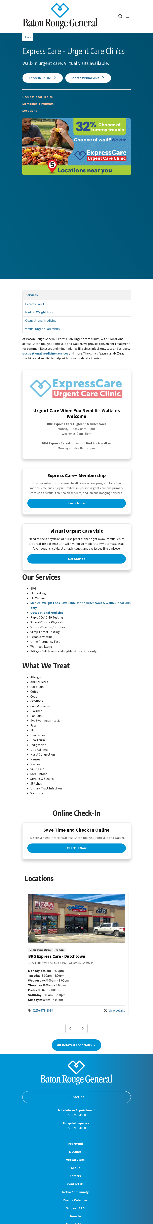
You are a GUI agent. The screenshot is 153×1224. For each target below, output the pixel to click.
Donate (75, 1216)
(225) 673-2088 (40, 1010)
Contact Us (75, 1184)
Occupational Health (37, 97)
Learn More (76, 503)
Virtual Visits (75, 1160)
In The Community (75, 1192)
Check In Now (76, 848)
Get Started (76, 559)
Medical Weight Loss (39, 312)
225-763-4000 (76, 1128)
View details (114, 1010)
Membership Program (38, 104)
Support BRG (75, 1208)
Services (32, 295)
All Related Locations (76, 1045)
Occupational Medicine (40, 320)
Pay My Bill (75, 1144)
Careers (75, 1176)
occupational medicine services (45, 353)
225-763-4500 (76, 1115)
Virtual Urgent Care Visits (42, 329)
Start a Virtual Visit (88, 78)
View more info (76, 953)
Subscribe (76, 1097)
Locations (29, 110)
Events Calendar (75, 1200)
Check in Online (43, 78)
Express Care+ (34, 304)
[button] (128, 16)
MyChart (75, 1152)
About (75, 1168)
